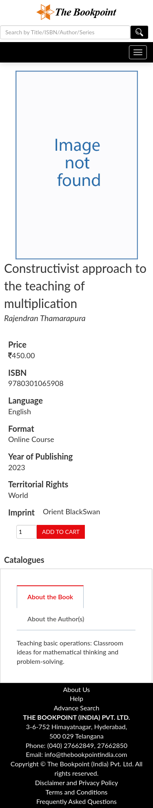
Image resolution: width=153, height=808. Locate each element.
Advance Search (77, 708)
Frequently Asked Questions (76, 801)
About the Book (50, 596)
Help (76, 698)
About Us (76, 689)
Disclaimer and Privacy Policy (76, 782)
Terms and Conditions (77, 792)
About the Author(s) (55, 619)
